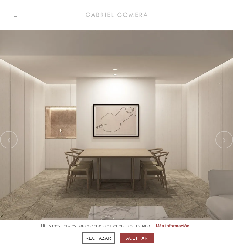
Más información (172, 226)
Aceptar (137, 238)
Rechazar (98, 238)
